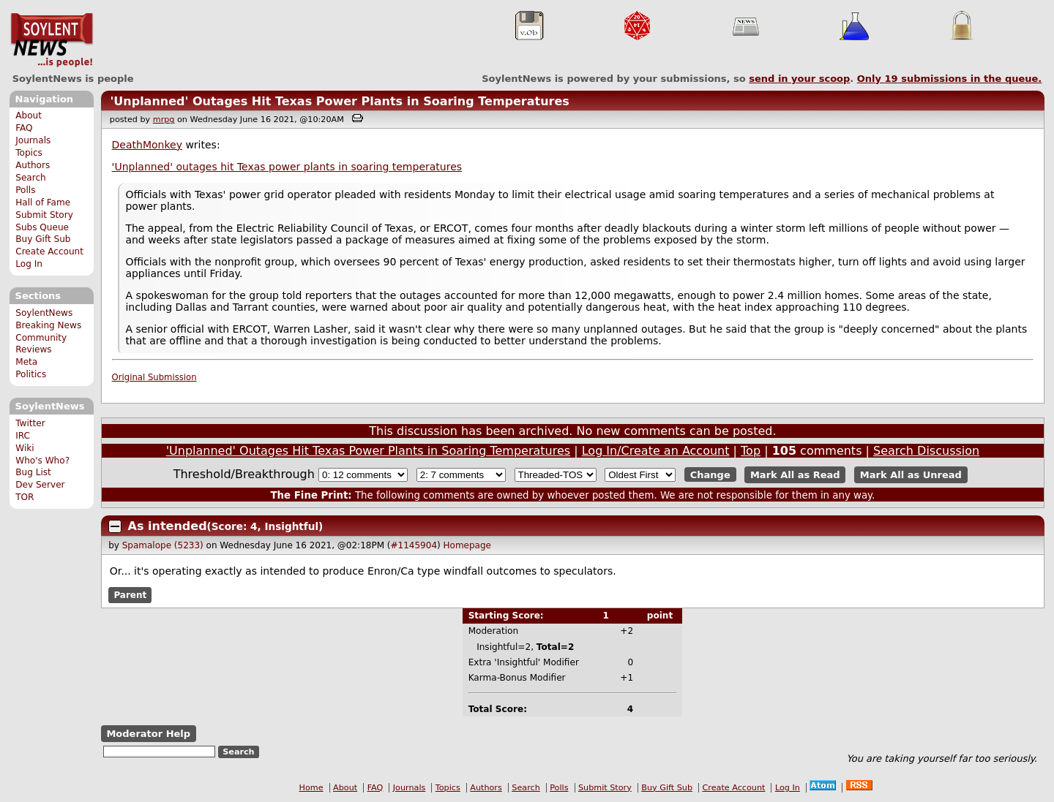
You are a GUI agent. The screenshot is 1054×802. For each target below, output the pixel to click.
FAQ (23, 128)
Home (311, 787)
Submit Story (44, 215)
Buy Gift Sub (42, 239)
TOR (24, 497)
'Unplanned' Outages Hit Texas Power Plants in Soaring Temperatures (339, 101)
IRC (22, 436)
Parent (129, 595)
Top (750, 451)
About (28, 115)
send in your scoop (799, 78)
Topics (28, 153)
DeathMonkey (147, 145)
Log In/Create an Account (656, 451)
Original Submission (154, 377)
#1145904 (414, 545)
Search (30, 178)
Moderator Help (148, 733)
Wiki (24, 448)
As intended (167, 526)
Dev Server (39, 485)
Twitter (30, 423)
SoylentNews (52, 40)
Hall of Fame (42, 202)
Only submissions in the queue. (949, 78)
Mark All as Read (795, 474)
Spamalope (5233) (162, 545)
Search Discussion (926, 451)
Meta (26, 362)
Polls (25, 190)
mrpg (164, 119)
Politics (30, 374)
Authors (32, 165)
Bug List (33, 472)
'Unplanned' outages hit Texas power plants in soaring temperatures (287, 167)
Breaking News (48, 325)
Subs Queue (42, 227)
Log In (28, 264)
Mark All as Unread (911, 474)
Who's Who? (42, 460)
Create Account (49, 251)
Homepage (467, 545)
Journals (33, 140)
